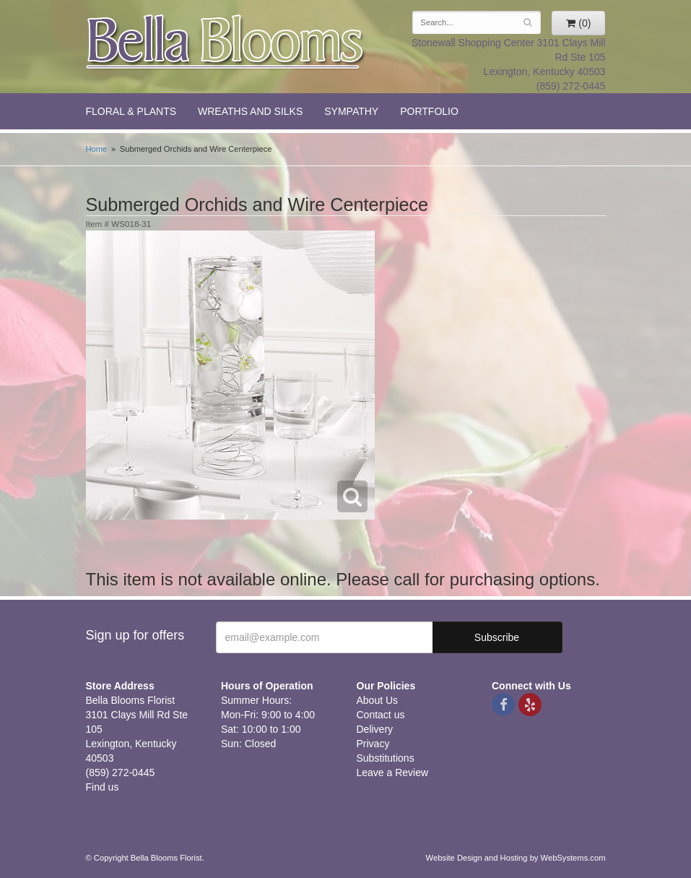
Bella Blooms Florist (226, 42)
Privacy (373, 743)
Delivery (375, 729)
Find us (102, 787)
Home (97, 149)
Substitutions (385, 758)
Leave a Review (393, 772)
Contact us (381, 714)
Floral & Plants (131, 111)
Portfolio (429, 111)
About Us (378, 700)
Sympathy (351, 111)
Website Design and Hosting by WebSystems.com (516, 857)
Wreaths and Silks (250, 111)
